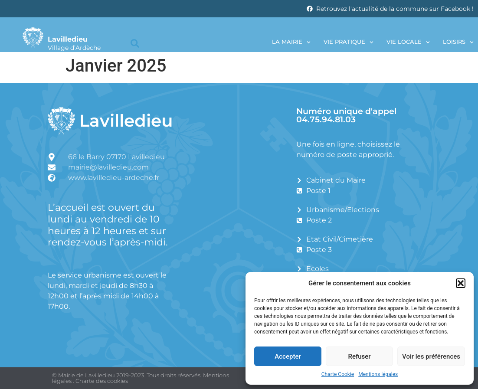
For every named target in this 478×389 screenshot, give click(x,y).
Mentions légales (378, 374)
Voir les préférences (431, 356)
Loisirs (458, 42)
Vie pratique (348, 42)
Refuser (359, 356)
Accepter (288, 356)
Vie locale (408, 42)
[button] (460, 283)
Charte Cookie (337, 374)
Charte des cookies (101, 380)
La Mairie (291, 42)
